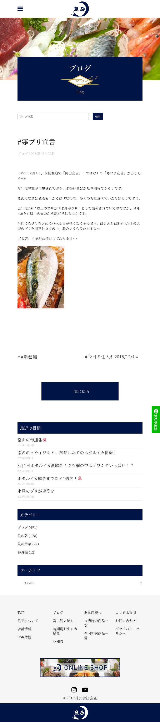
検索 (98, 116)
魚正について (28, 621)
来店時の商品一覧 (96, 623)
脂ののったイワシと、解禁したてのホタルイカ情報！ (67, 452)
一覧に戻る (80, 391)
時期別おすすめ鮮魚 (65, 631)
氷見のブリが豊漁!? (36, 491)
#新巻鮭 (29, 356)
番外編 (23, 552)
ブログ (23, 153)
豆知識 (58, 641)
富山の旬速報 (32, 440)
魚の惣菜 (24, 543)
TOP (21, 612)
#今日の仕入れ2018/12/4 (110, 356)
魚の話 (23, 535)
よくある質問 (125, 612)
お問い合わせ (125, 621)
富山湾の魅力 (63, 621)
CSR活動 (24, 637)
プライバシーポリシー (127, 631)
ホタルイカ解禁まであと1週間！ (50, 478)
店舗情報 (24, 629)
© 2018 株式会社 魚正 (80, 698)
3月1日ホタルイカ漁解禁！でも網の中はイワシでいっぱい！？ (76, 465)
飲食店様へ (92, 612)
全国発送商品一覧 (96, 635)
